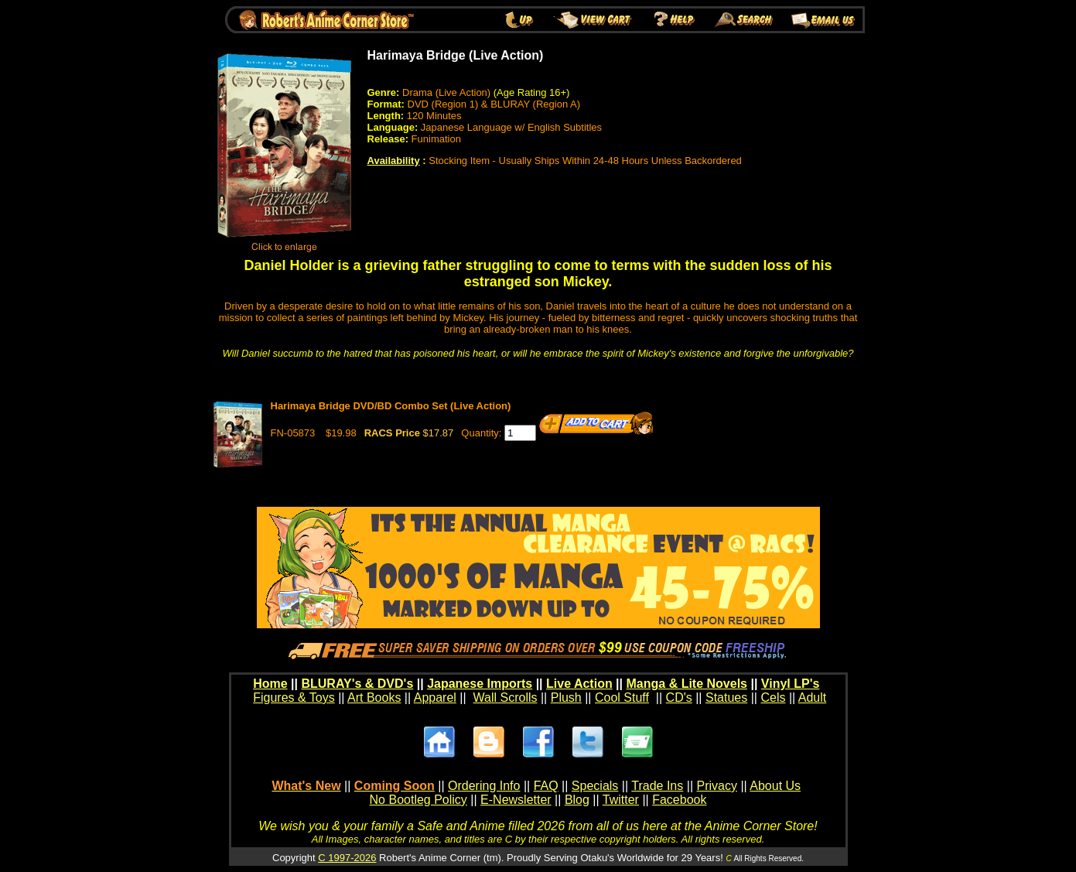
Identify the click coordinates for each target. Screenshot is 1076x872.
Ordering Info (484, 785)
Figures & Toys (294, 697)
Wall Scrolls (505, 697)
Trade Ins (657, 785)
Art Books (374, 697)
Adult (812, 697)
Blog (577, 799)
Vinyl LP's (790, 683)
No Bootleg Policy (418, 799)
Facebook (679, 799)
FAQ (546, 785)
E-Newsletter (516, 799)
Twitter (621, 799)
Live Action (579, 683)
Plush (566, 697)
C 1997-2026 (347, 857)
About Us (775, 785)
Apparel (435, 697)
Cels (772, 697)
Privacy (716, 785)
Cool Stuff (622, 697)
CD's (679, 697)
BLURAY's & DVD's (357, 683)
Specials (595, 785)
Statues (726, 697)
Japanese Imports (479, 683)
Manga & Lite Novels (687, 683)
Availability (393, 160)
